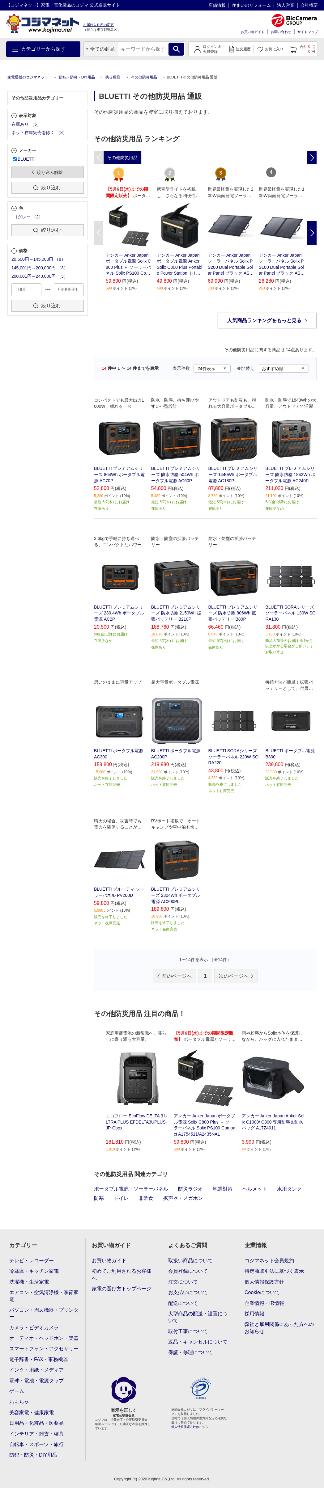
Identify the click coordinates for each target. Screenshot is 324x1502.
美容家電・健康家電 (31, 1412)
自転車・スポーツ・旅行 (36, 1444)
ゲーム (16, 1391)
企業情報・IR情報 (264, 1303)
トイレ (121, 1198)
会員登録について (188, 1271)
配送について (183, 1303)
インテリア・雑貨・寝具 (36, 1434)
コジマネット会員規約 (269, 1260)
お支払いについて (188, 1292)
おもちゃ (19, 1401)
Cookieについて (262, 1292)
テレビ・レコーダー (31, 1260)
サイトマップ (307, 32)
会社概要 (309, 5)
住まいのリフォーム (251, 5)
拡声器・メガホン (183, 1198)
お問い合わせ (281, 32)
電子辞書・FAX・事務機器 (38, 1359)
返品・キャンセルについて (198, 1341)
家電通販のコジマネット (27, 77)
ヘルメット (254, 1189)
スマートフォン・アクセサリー (44, 1348)
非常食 (146, 1198)
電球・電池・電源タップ (36, 1380)
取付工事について (188, 1331)
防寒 (99, 1198)
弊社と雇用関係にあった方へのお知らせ (279, 1328)
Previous (98, 233)
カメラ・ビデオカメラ (34, 1327)
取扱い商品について (190, 1260)
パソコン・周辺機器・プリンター (44, 1313)
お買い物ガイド (253, 32)
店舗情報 (217, 5)
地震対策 (222, 1189)
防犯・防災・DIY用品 (77, 77)
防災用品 (112, 77)
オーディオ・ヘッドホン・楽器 (44, 1338)
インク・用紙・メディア (36, 1370)
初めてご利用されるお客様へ (121, 1274)
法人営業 (285, 5)
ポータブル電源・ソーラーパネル (131, 1189)
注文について (183, 1282)
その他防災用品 (144, 77)
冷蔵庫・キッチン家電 (34, 1271)
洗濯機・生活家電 (29, 1282)
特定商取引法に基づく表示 (274, 1271)
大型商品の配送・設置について (198, 1317)
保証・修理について (190, 1352)
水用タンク (289, 1189)
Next (312, 233)
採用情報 (254, 1313)
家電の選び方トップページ (121, 1288)
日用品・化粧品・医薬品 (36, 1423)
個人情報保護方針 (264, 1282)
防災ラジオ (190, 1189)
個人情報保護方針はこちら (189, 1426)
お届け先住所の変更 (98, 25)
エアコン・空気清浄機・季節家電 (44, 1296)
